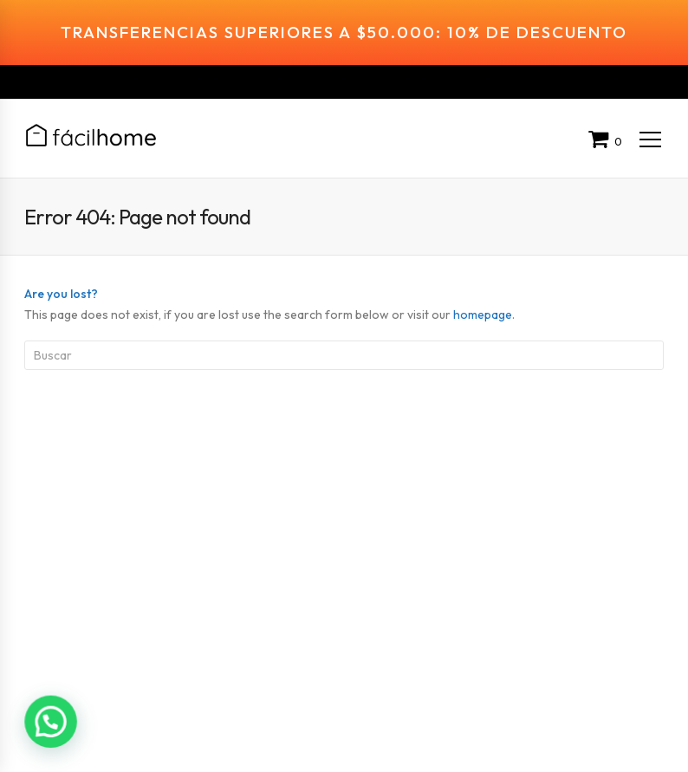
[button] (50, 722)
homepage (482, 290)
